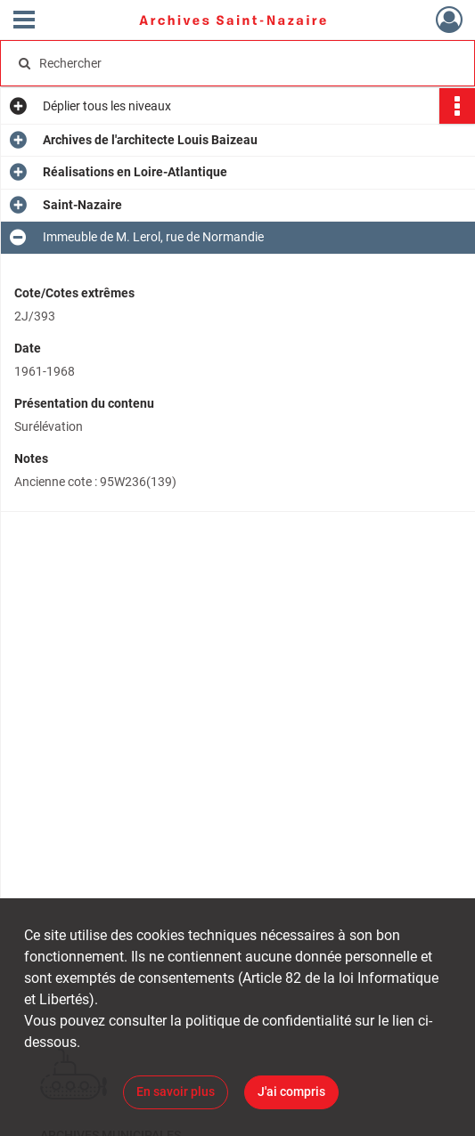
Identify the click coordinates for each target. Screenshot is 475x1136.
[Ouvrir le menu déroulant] (24, 21)
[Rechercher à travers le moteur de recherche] (225, 63)
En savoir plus (175, 1091)
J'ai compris (291, 1091)
